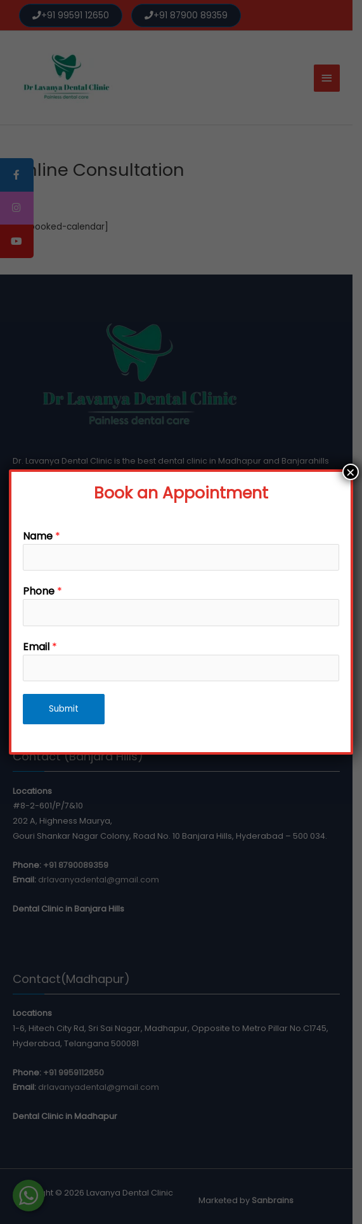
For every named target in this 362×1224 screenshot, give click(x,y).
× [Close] (350, 472)
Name (41, 536)
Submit (64, 709)
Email (40, 647)
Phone (42, 591)
